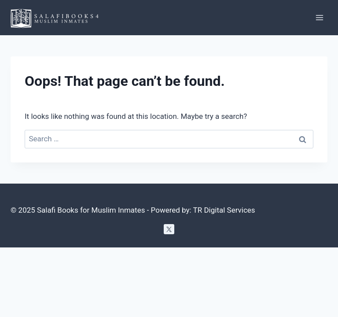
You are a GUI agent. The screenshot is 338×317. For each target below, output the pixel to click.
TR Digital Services (224, 210)
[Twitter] (169, 229)
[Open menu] (319, 17)
